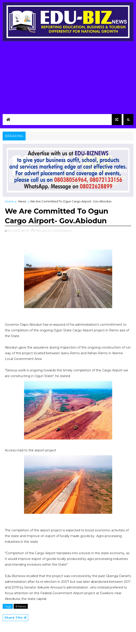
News (22, 201)
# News (20, 606)
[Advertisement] (68, 79)
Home (9, 201)
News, (67, 230)
